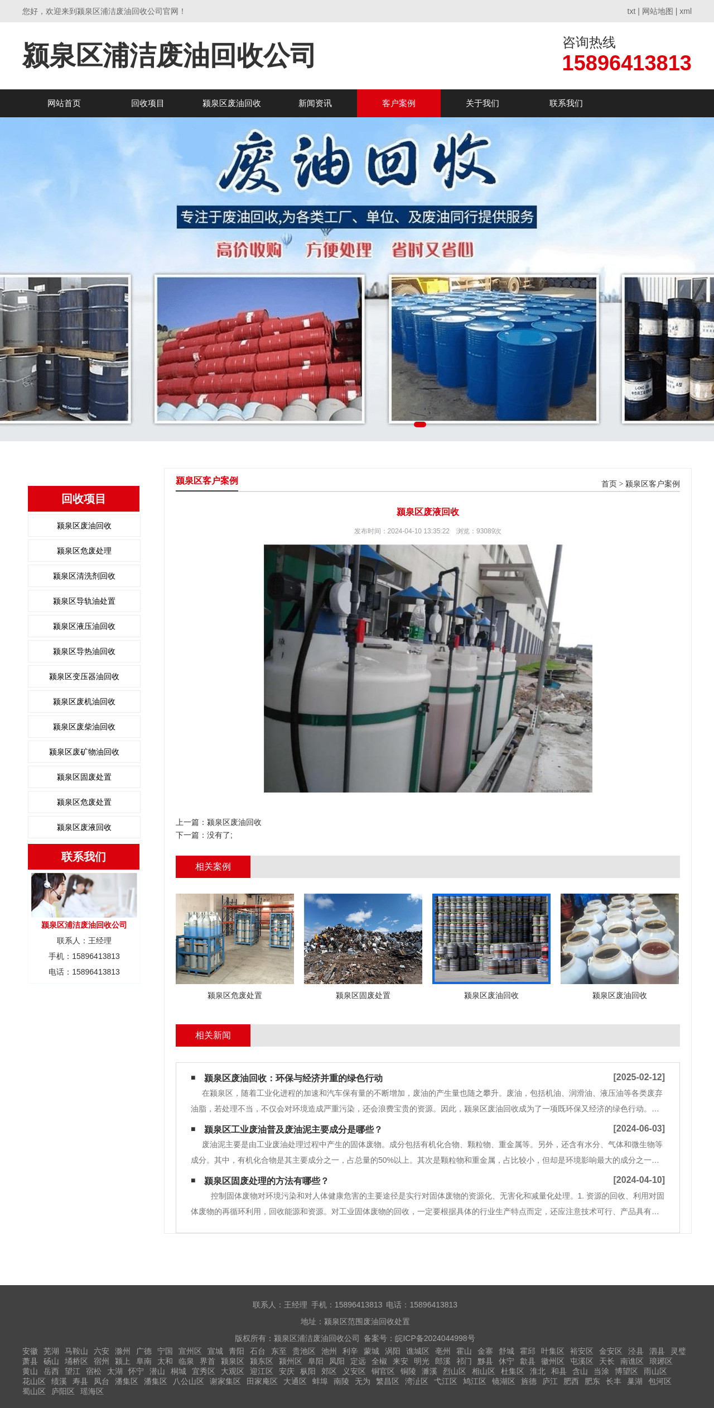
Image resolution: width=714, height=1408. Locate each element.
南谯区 (632, 1361)
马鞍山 (76, 1351)
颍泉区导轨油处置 (84, 600)
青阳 (236, 1351)
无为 (362, 1381)
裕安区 (582, 1351)
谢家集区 (225, 1381)
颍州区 (290, 1361)
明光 (422, 1361)
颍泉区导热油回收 (84, 651)
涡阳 (393, 1351)
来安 (400, 1361)
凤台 (101, 1381)
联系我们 (566, 103)
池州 (329, 1351)
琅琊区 (661, 1361)
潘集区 (126, 1381)
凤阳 (337, 1361)
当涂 (601, 1371)
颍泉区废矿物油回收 (84, 751)
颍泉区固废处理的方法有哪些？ (266, 1181)
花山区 (34, 1381)
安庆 (287, 1371)
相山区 (483, 1371)
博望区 (626, 1371)
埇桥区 (76, 1361)
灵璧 (678, 1351)
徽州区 (553, 1361)
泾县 (636, 1351)
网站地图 (657, 11)
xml (685, 11)
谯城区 (418, 1351)
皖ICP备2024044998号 (435, 1338)
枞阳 (308, 1371)
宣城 (215, 1351)
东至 (279, 1351)
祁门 (464, 1361)
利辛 (350, 1351)
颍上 (123, 1361)
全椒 (379, 1361)
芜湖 (51, 1351)
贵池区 (304, 1351)
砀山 (51, 1361)
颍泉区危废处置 (84, 802)
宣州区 (190, 1351)
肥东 (592, 1381)
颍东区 (261, 1361)
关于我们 (482, 103)
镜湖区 (503, 1381)
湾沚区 (416, 1381)
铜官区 (383, 1371)
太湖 (115, 1371)
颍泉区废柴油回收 (84, 726)
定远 (358, 1361)
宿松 (94, 1371)
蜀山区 (34, 1391)
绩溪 (59, 1381)
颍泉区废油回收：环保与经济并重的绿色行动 (293, 1078)
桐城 (178, 1371)
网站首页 (64, 103)
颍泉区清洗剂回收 (84, 575)
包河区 (660, 1381)
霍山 (464, 1351)
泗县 (657, 1351)
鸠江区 (474, 1381)
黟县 (485, 1361)
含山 (580, 1371)
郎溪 (443, 1361)
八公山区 (188, 1381)
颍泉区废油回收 (231, 103)
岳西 (51, 1371)
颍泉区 (232, 1361)
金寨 (485, 1351)
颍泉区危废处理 (84, 550)
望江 (72, 1371)
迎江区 (261, 1371)
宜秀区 (203, 1371)
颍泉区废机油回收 (84, 701)
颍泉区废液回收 (84, 827)
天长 (607, 1361)
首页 (609, 484)
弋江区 (445, 1381)
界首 (207, 1361)
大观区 (232, 1371)
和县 (559, 1371)
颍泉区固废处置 (84, 776)
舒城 (506, 1351)
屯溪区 (582, 1361)
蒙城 (371, 1351)
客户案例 (399, 103)
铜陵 (408, 1371)
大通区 (295, 1381)
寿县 (80, 1381)
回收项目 (148, 103)
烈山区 (454, 1371)
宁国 (165, 1351)
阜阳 (316, 1361)
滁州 (123, 1351)
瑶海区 (92, 1391)
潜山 (157, 1371)
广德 (144, 1351)
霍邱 (528, 1351)
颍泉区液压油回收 (84, 626)
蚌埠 (320, 1381)
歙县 (528, 1361)
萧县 (30, 1361)
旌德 (529, 1381)
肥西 (571, 1381)
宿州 (101, 1361)
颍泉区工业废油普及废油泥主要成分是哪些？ (293, 1129)
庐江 (550, 1381)
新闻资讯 (315, 103)
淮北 (538, 1371)
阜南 (144, 1361)
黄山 (30, 1371)
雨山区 (655, 1371)
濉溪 (429, 1371)
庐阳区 (63, 1391)
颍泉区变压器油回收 (84, 676)
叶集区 (553, 1351)
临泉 (186, 1361)
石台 (258, 1351)
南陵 (341, 1381)
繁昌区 (387, 1381)
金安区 (611, 1351)
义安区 (354, 1371)
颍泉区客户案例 (652, 484)
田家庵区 (262, 1381)
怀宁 (136, 1371)
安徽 (30, 1351)
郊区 (329, 1371)
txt (632, 11)
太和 (165, 1361)
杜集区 (512, 1371)
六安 (101, 1351)
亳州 (443, 1351)
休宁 (506, 1361)
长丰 (613, 1381)
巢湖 (635, 1381)
